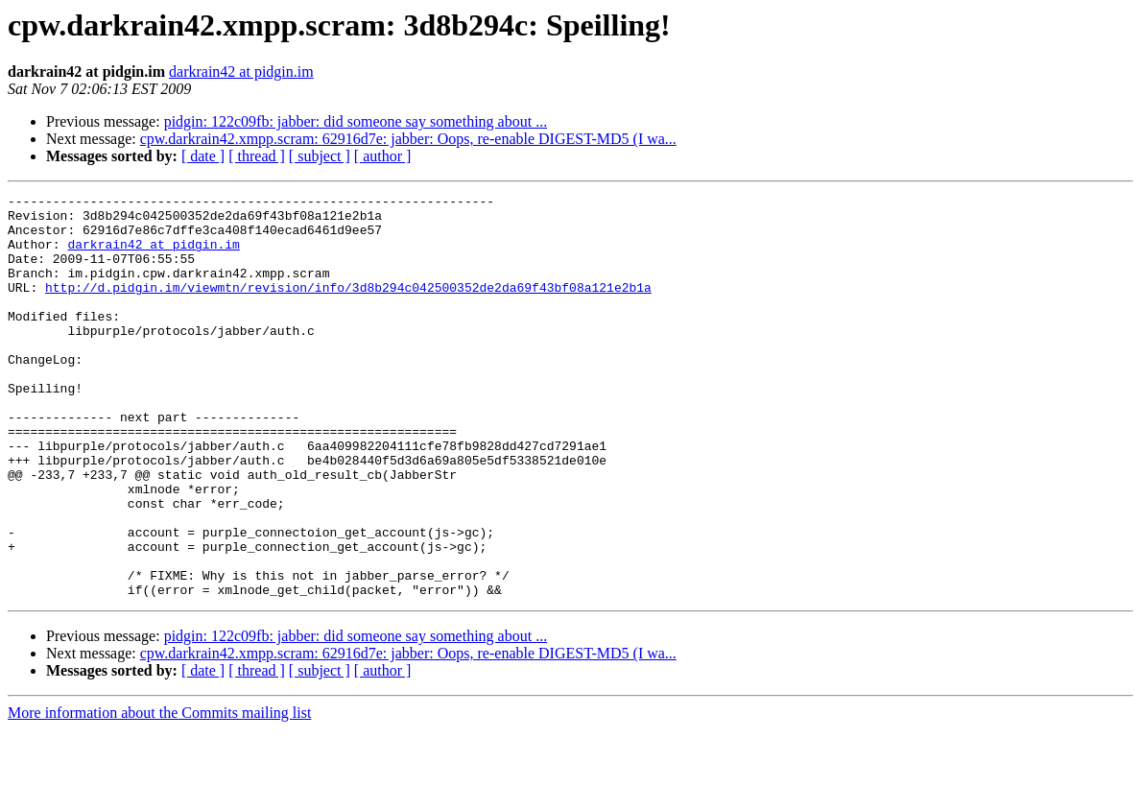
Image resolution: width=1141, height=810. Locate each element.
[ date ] (203, 156)
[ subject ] (319, 156)
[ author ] (383, 156)
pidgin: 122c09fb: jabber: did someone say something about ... (356, 121)
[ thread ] (256, 156)
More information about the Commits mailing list (159, 793)
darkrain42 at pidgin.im (241, 71)
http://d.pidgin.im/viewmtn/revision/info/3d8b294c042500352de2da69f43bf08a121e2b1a (348, 307)
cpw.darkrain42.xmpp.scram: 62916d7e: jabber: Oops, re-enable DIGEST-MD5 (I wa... (408, 139)
